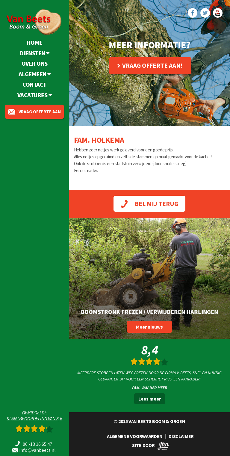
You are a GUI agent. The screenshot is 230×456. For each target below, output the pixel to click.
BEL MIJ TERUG (149, 204)
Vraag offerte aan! (150, 65)
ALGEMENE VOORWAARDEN (135, 436)
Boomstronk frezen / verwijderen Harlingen (149, 311)
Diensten (34, 53)
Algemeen (35, 74)
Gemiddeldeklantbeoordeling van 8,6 (34, 416)
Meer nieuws (149, 327)
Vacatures (34, 95)
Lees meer (149, 399)
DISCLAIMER (181, 436)
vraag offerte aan (34, 112)
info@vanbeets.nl (37, 450)
